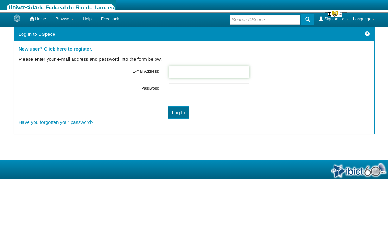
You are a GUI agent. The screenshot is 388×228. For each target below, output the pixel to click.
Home (38, 18)
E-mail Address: (146, 71)
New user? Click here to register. (55, 49)
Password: (150, 88)
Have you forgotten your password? (56, 122)
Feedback (110, 18)
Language (364, 18)
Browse (64, 18)
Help (87, 18)
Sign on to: (333, 18)
